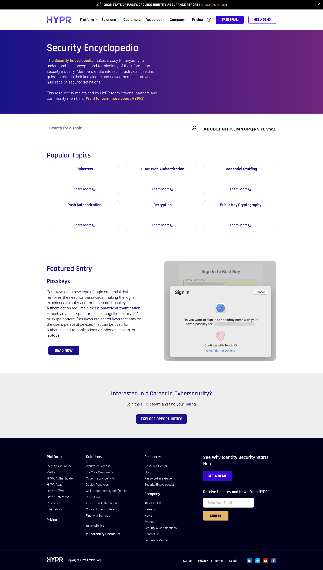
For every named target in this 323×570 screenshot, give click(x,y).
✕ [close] (318, 4)
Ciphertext (84, 169)
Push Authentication (84, 205)
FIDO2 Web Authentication (162, 169)
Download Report (214, 5)
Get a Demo (217, 476)
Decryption (162, 205)
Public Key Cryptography (240, 205)
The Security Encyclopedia (70, 60)
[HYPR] (59, 20)
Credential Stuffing (241, 169)
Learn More (88, 189)
